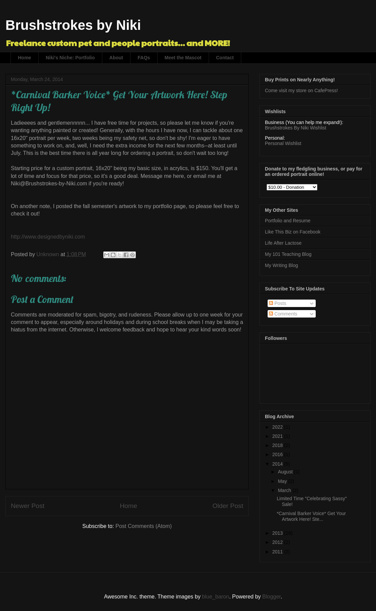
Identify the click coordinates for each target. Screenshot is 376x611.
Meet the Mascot (183, 57)
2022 (278, 427)
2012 (278, 542)
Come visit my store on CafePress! (301, 90)
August (286, 471)
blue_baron (215, 596)
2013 (278, 533)
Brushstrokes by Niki (73, 25)
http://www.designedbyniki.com (48, 237)
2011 (278, 551)
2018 (278, 445)
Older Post (227, 505)
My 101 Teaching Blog (288, 254)
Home (24, 57)
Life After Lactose (283, 243)
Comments (283, 314)
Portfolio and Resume (288, 220)
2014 (278, 464)
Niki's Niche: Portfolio (70, 57)
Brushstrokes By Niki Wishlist (295, 127)
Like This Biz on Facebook (292, 232)
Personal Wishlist (283, 143)
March (285, 490)
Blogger (271, 596)
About (116, 57)
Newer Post (27, 505)
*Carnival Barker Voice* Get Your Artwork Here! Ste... (311, 516)
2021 (278, 436)
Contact (225, 57)
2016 (278, 454)
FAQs (144, 57)
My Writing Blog (281, 265)
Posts (277, 303)
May (283, 481)
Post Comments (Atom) (144, 526)
